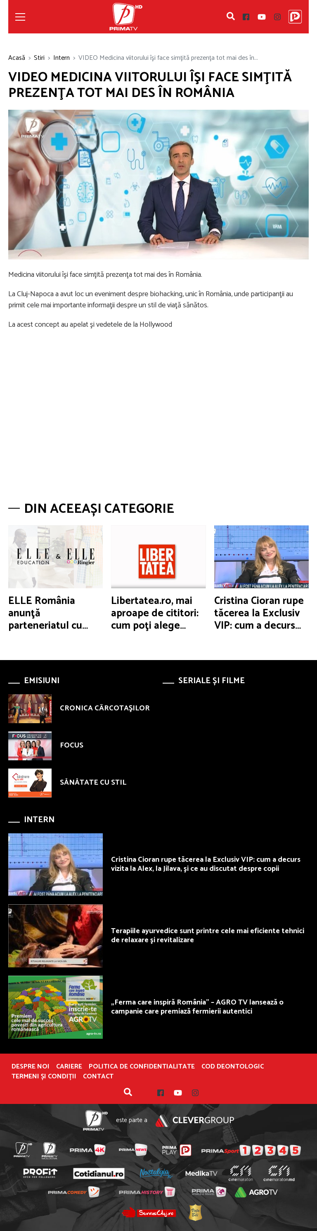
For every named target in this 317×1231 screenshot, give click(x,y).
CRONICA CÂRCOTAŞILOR (105, 708)
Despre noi (31, 1067)
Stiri (39, 58)
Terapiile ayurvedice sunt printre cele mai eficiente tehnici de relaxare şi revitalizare (207, 935)
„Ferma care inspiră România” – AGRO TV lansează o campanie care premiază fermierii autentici (197, 1007)
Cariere (69, 1067)
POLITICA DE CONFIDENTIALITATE (142, 1067)
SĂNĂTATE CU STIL (93, 782)
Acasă (16, 58)
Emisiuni (41, 681)
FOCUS (71, 745)
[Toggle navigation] (20, 17)
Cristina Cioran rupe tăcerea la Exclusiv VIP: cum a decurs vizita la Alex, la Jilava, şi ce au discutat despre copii (205, 864)
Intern (61, 58)
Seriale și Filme (211, 681)
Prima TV (125, 17)
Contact (98, 1077)
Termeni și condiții (44, 1077)
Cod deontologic (232, 1067)
